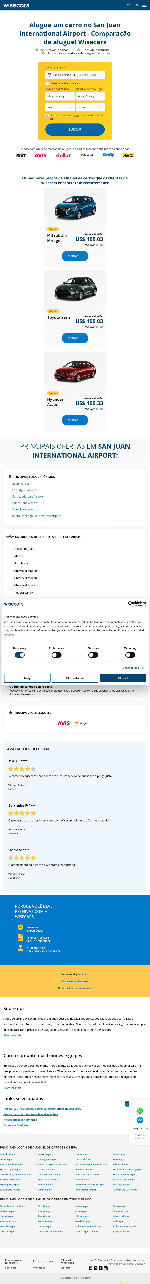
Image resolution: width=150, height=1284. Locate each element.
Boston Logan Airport (11, 1169)
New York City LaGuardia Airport (16, 1174)
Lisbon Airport (82, 1206)
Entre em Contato (15, 1125)
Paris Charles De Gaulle (124, 1226)
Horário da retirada (57, 89)
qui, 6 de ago (88, 96)
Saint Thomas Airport (26, 509)
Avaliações (39, 1267)
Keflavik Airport (8, 1211)
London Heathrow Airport (50, 1231)
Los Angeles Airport (47, 1159)
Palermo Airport (121, 1216)
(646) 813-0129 (140, 1128)
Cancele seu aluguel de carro (75, 974)
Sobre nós (10, 1267)
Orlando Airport (8, 1154)
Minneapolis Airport (10, 1184)
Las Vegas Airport (46, 1169)
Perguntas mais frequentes (14, 1261)
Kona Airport (119, 1159)
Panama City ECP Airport (125, 1189)
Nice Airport (81, 1211)
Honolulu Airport (83, 1169)
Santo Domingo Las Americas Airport (36, 516)
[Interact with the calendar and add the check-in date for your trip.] (60, 96)
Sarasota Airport (121, 1184)
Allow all (123, 678)
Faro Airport (44, 1206)
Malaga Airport (45, 1211)
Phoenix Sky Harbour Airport (52, 1164)
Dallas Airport (82, 1179)
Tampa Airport (82, 1159)
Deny (27, 678)
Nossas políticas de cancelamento (75, 988)
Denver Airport (45, 1154)
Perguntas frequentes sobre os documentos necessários (42, 1109)
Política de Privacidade (67, 1261)
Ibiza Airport (44, 1216)
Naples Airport (7, 1216)
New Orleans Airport (48, 1179)
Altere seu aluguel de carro (75, 981)
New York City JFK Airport (87, 1174)
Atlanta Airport (120, 1164)
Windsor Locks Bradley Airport (90, 1184)
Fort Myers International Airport (91, 1164)
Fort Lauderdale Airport (27, 496)
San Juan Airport (121, 1231)
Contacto (65, 1267)
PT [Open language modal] (128, 5)
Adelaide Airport (8, 1221)
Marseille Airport (8, 1226)
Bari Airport (119, 1221)
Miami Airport (21, 484)
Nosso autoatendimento (20, 1120)
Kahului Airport (120, 1154)
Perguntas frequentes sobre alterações (30, 1114)
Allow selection (75, 678)
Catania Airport (120, 1211)
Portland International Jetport (127, 1169)
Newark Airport (45, 1184)
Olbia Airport (81, 1216)
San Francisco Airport (10, 1179)
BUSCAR (74, 256)
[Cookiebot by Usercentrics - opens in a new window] (130, 603)
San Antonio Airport (10, 1189)
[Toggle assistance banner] (127, 1104)
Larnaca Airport (8, 1231)
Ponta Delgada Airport (86, 1231)
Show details (131, 667)
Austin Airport (45, 1189)
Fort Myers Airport (24, 490)
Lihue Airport (81, 1154)
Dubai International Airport (88, 1226)
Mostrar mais (12, 1035)
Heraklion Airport (84, 1221)
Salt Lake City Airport (123, 1179)
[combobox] (48, 107)
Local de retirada (55, 67)
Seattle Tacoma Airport (125, 1174)
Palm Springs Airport (85, 1189)
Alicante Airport (45, 1221)
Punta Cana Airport (25, 503)
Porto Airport (119, 1206)
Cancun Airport (45, 1226)
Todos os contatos (140, 1136)
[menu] (144, 5)
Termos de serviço (43, 1261)
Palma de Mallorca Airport (13, 1206)
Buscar (75, 129)
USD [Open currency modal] (136, 5)
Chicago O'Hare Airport (49, 1174)
